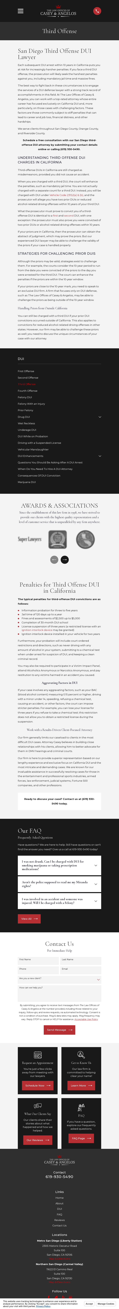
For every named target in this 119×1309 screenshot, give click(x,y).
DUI (59, 1209)
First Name (25, 960)
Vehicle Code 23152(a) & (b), (66, 195)
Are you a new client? (30, 979)
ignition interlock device (37, 630)
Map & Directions (59, 1259)
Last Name (67, 960)
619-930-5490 (59, 1177)
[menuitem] (59, 371)
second (69, 215)
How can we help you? (31, 989)
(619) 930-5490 (70, 149)
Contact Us (59, 1226)
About (59, 1204)
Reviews (59, 1220)
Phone (22, 970)
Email (65, 970)
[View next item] (65, 560)
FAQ (59, 1215)
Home (60, 1198)
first (55, 215)
